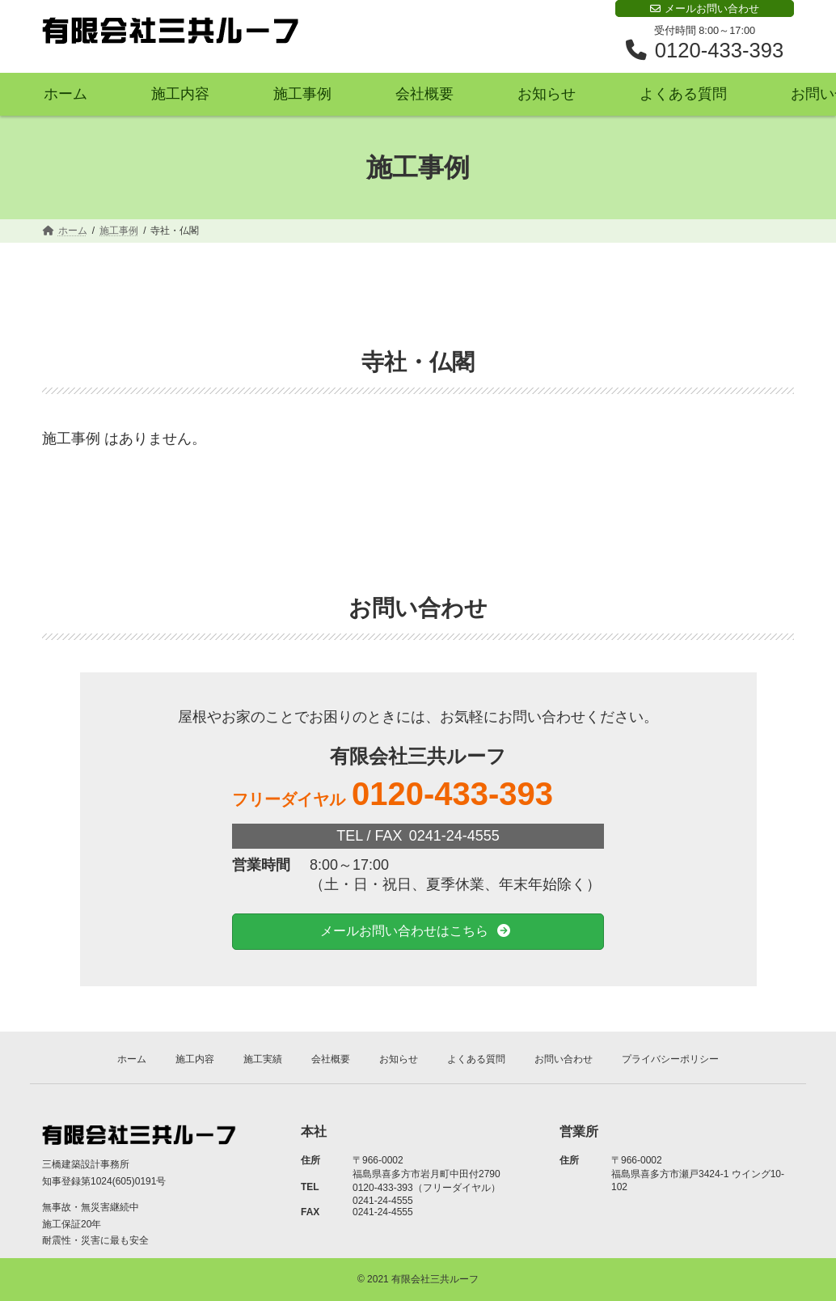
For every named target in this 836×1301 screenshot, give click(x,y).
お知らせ (398, 1059)
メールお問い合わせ (704, 8)
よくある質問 (476, 1059)
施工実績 (262, 1059)
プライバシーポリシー (670, 1059)
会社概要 (330, 1059)
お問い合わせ (563, 1059)
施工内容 (194, 1059)
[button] (418, 931)
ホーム (131, 1059)
